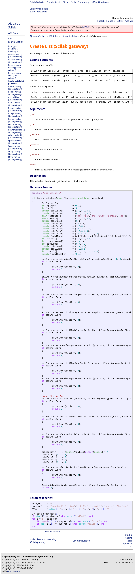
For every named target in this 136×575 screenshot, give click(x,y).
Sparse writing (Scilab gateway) (15, 147)
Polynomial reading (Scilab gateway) (16, 131)
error (70, 516)
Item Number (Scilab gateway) (15, 103)
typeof (44, 521)
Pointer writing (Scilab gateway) (15, 125)
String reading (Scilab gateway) (15, 152)
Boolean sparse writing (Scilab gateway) (14, 75)
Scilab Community (80, 2)
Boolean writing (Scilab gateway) (15, 60)
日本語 (119, 20)
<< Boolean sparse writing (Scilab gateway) (43, 541)
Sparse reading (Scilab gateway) (15, 141)
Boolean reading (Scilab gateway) (15, 55)
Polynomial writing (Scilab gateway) (16, 136)
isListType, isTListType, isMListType (13, 49)
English (101, 20)
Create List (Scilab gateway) (16, 82)
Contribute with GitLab (57, 2)
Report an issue (52, 531)
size (38, 516)
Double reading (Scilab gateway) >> (127, 540)
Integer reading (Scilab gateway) (15, 109)
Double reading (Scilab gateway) (15, 87)
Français (110, 20)
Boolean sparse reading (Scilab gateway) (14, 67)
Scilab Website (37, 2)
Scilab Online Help (39, 8)
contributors (13, 571)
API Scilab (13, 33)
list (51, 509)
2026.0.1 (86, 27)
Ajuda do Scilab (14, 25)
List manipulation (16, 40)
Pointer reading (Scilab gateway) (15, 120)
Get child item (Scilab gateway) (15, 98)
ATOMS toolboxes (100, 2)
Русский (129, 20)
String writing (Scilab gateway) (15, 158)
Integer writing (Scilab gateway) (15, 114)
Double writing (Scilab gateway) (15, 93)
